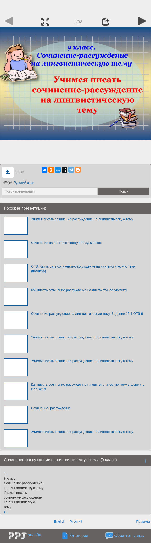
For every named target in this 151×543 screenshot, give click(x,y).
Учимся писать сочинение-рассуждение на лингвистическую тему (82, 219)
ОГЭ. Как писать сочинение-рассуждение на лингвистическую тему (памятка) (83, 268)
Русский (76, 521)
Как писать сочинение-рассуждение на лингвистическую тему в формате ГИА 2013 (88, 387)
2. (5, 512)
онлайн (34, 535)
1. (5, 473)
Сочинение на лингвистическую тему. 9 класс (66, 243)
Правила (143, 521)
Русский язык (18, 183)
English (59, 521)
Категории (78, 535)
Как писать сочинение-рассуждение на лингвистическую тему (79, 290)
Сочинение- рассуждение (51, 408)
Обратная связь (129, 535)
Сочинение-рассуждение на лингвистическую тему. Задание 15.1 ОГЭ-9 (87, 314)
